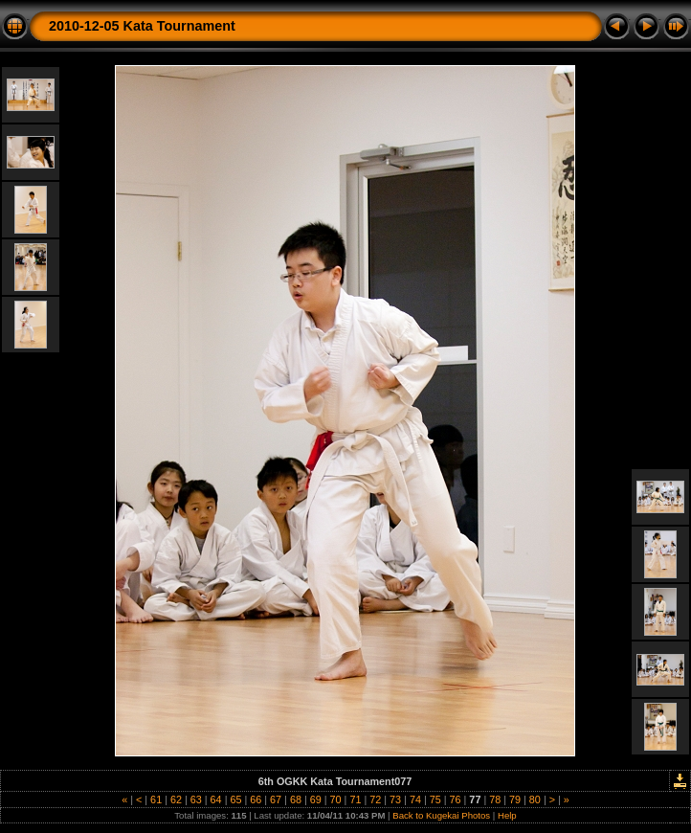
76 (455, 799)
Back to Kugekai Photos (441, 815)
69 (315, 799)
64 (216, 799)
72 (375, 799)
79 (515, 799)
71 (355, 799)
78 (494, 799)
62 (176, 799)
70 (336, 799)
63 (196, 799)
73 (395, 799)
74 (415, 799)
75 (435, 799)
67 (275, 799)
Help (507, 815)
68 (295, 799)
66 (255, 799)
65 (235, 799)
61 (156, 799)
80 (535, 799)
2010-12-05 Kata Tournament (142, 26)
